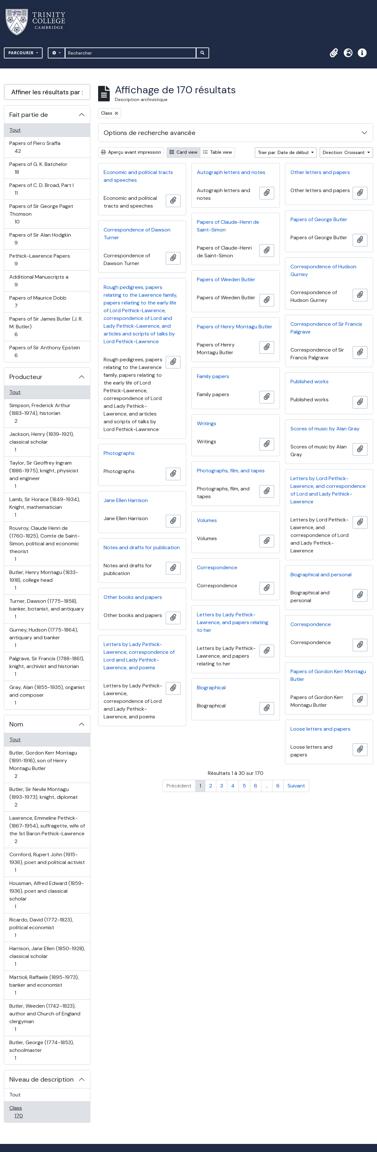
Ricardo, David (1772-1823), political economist (41, 927)
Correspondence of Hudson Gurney (323, 270)
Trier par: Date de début (284, 152)
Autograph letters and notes (231, 172)
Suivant (296, 785)
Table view (217, 152)
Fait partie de (28, 114)
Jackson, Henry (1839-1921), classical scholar (41, 442)
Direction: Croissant (344, 152)
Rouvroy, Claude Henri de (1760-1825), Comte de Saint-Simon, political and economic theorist (44, 543)
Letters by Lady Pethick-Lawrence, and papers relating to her (232, 622)
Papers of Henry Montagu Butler (234, 326)
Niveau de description (41, 1079)
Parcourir (21, 53)
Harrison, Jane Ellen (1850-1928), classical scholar (47, 956)
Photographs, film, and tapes (231, 470)
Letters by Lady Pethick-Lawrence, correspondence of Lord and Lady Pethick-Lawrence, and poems (139, 656)
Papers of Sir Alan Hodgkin (40, 239)
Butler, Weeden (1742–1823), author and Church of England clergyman (44, 1017)
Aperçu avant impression (131, 152)
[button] (334, 53)
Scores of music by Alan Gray (325, 428)
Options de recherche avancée (150, 133)
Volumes (207, 520)
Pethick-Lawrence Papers (39, 260)
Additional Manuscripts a (38, 281)
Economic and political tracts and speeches (138, 176)
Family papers (213, 376)
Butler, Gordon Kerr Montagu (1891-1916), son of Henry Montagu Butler (43, 764)
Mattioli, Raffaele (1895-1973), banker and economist (44, 985)
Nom (16, 724)
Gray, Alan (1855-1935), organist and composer (47, 695)
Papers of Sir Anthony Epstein (44, 351)
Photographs (119, 453)
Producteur (25, 377)
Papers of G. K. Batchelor (38, 168)
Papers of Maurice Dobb (37, 302)
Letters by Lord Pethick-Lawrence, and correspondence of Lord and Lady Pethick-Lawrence (328, 490)
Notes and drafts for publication (142, 547)
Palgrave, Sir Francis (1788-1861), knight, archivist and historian (46, 666)
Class (25, 1112)
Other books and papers (133, 597)
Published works (309, 381)
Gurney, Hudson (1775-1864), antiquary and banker (43, 637)
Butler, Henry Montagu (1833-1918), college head (43, 580)
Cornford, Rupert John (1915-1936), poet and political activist (47, 862)
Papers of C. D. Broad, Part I (41, 189)
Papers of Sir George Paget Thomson (41, 214)
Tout (15, 130)
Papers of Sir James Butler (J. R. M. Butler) (46, 326)
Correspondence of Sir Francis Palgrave (326, 328)
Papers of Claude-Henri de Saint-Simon (228, 226)
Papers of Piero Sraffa (34, 147)
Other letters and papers (320, 172)
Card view (183, 152)
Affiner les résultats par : (47, 92)
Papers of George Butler (318, 219)
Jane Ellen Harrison (126, 500)
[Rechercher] (130, 52)
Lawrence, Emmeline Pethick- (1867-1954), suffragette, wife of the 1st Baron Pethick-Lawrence (47, 829)
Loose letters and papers (320, 728)
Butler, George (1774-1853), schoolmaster (41, 1050)
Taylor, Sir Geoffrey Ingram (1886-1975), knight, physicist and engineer (43, 474)
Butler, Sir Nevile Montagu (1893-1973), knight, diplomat (43, 797)
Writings (206, 423)
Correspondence (217, 567)
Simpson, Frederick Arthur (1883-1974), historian (39, 413)
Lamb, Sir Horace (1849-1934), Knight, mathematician (44, 507)
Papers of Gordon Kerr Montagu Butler (328, 675)
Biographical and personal (321, 574)
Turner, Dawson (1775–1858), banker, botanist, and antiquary (46, 609)
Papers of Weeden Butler (226, 279)
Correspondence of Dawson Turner (137, 233)
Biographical (211, 687)
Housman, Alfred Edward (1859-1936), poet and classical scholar (46, 894)
